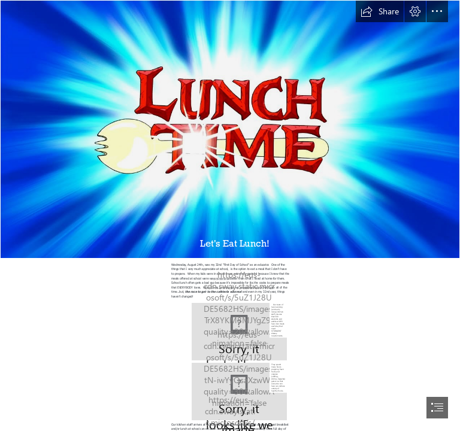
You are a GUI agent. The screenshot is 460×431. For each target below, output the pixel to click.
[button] (380, 11)
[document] (230, 215)
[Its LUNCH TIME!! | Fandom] (230, 129)
